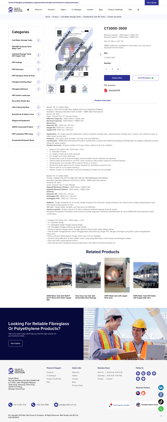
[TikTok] (138, 379)
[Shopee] (143, 393)
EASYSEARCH (13, 417)
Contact (90, 10)
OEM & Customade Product (22, 127)
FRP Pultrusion (17, 69)
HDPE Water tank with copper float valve (115, 297)
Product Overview (103, 100)
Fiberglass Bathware (20, 89)
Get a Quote (151, 3)
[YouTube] (149, 373)
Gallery (63, 10)
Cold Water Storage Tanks (71, 17)
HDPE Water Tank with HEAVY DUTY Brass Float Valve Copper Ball (59, 298)
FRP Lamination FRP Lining (22, 134)
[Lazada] (138, 393)
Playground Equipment (21, 120)
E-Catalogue (76, 10)
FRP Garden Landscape (21, 95)
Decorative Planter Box (21, 101)
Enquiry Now (117, 78)
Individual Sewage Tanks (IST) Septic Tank (21, 55)
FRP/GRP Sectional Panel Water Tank (21, 48)
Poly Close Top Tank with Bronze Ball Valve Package (85, 297)
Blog (101, 10)
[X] (143, 379)
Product (56, 17)
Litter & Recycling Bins (20, 107)
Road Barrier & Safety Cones (23, 114)
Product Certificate (115, 10)
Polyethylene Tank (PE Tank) (94, 17)
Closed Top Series (114, 17)
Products (51, 10)
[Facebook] (138, 373)
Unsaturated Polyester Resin (23, 140)
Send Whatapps (146, 78)
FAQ (130, 10)
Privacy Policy (77, 385)
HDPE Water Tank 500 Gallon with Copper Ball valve (144, 297)
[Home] (28, 9)
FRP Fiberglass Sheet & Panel (23, 76)
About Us (38, 10)
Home (48, 17)
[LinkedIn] (154, 373)
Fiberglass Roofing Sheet (22, 82)
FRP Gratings (17, 62)
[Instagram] (143, 373)
